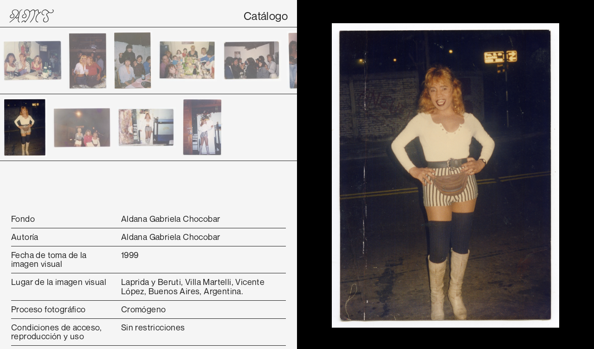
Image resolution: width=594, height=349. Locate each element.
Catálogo (266, 15)
